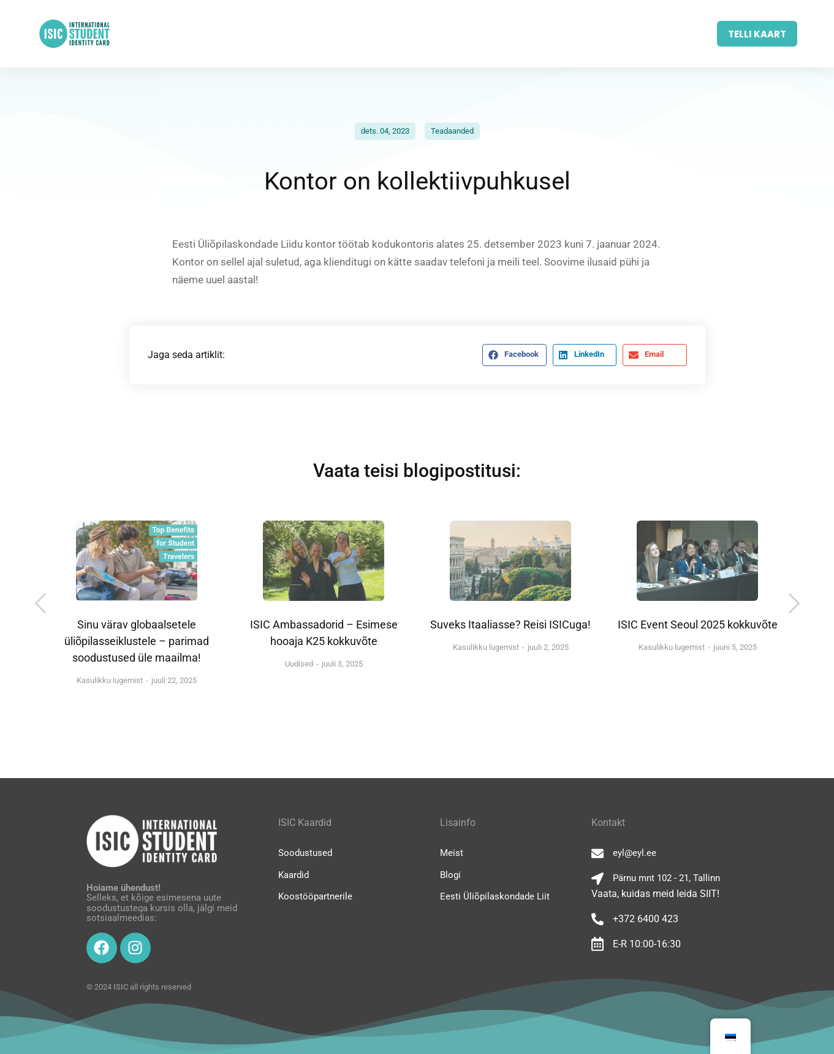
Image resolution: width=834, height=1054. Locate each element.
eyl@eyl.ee (634, 852)
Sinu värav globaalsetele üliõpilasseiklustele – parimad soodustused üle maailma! (136, 641)
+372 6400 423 (645, 919)
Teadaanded (452, 131)
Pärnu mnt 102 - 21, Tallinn (666, 878)
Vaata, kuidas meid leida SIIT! (655, 893)
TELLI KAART (757, 34)
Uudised (299, 663)
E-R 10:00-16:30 (647, 944)
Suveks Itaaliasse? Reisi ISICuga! (510, 624)
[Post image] (137, 561)
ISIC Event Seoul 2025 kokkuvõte (698, 624)
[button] (514, 355)
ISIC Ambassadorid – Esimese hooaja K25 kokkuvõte (324, 632)
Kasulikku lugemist (110, 680)
